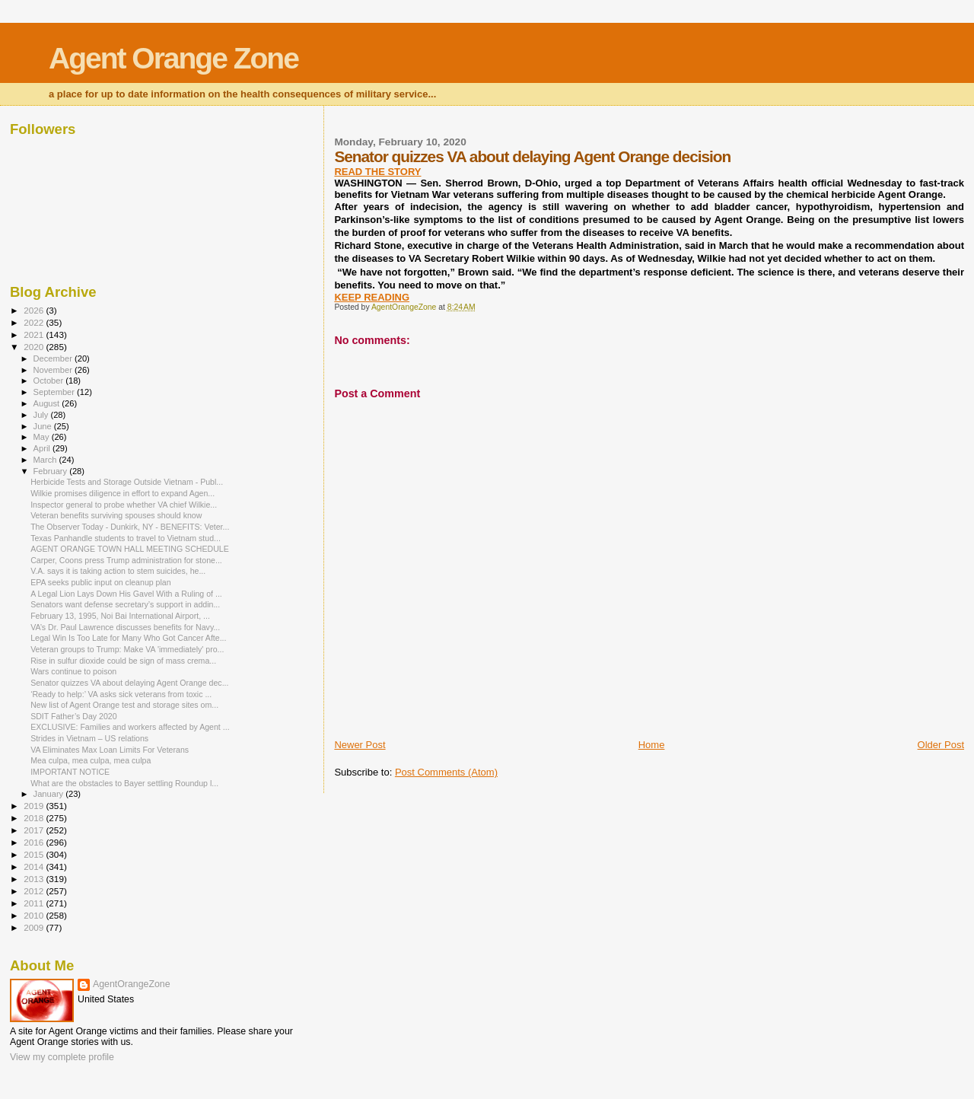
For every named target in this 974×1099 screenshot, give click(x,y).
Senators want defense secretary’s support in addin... (125, 604)
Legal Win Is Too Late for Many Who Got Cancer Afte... (128, 637)
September (55, 392)
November (54, 369)
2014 (35, 866)
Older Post (941, 744)
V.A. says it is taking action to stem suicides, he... (117, 570)
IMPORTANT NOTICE (70, 771)
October (49, 380)
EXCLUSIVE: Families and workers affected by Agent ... (129, 726)
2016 (35, 842)
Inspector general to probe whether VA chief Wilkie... (123, 504)
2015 (35, 854)
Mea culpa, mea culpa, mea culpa (90, 760)
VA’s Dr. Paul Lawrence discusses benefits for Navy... (125, 627)
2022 (35, 322)
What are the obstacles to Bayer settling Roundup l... (124, 783)
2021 (35, 334)
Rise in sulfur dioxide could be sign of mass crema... (123, 660)
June (43, 426)
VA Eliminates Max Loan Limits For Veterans (109, 749)
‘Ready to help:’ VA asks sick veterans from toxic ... (121, 694)
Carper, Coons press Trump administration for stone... (126, 560)
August (47, 403)
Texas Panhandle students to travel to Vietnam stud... (125, 538)
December (54, 358)
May (42, 436)
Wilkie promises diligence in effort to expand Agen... (122, 493)
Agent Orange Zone (173, 58)
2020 (35, 347)
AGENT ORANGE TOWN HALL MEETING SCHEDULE (129, 548)
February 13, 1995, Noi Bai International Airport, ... (120, 615)
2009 (35, 927)
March (46, 459)
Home (651, 744)
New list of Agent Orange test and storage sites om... (124, 704)
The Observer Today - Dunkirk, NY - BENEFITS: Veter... (129, 526)
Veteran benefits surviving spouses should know (116, 515)
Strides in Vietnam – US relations (89, 738)
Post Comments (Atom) (446, 772)
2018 (35, 818)
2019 (35, 806)
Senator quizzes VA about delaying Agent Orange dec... (129, 682)
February (51, 471)
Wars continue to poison (73, 671)
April (43, 448)
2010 (35, 915)
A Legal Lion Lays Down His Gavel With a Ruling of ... (126, 593)
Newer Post (359, 744)
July (42, 414)
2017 (35, 830)
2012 (35, 891)
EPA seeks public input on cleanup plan (100, 582)
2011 (35, 903)
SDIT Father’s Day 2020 (73, 716)
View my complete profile (62, 1057)
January (49, 793)
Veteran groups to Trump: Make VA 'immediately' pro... (127, 649)
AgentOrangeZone (131, 984)
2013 (35, 879)
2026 (35, 310)
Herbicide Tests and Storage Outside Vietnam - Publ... (126, 481)
